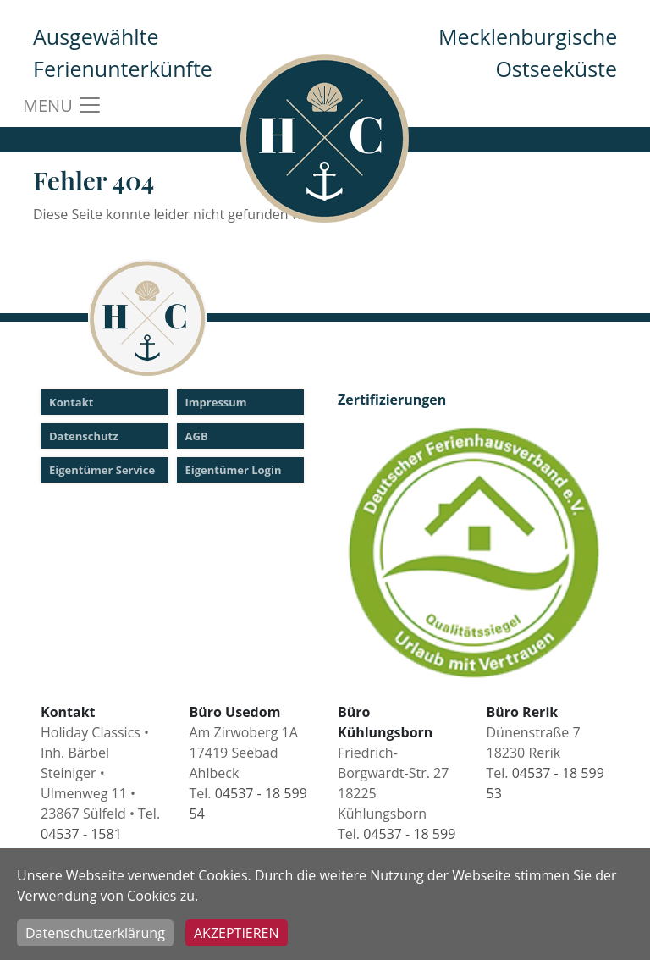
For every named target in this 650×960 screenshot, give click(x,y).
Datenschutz (83, 436)
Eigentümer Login (233, 469)
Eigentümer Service (102, 469)
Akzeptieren (236, 933)
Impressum (216, 402)
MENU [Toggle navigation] (62, 105)
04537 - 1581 (81, 834)
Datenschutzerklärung (95, 933)
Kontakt (71, 402)
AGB (196, 436)
